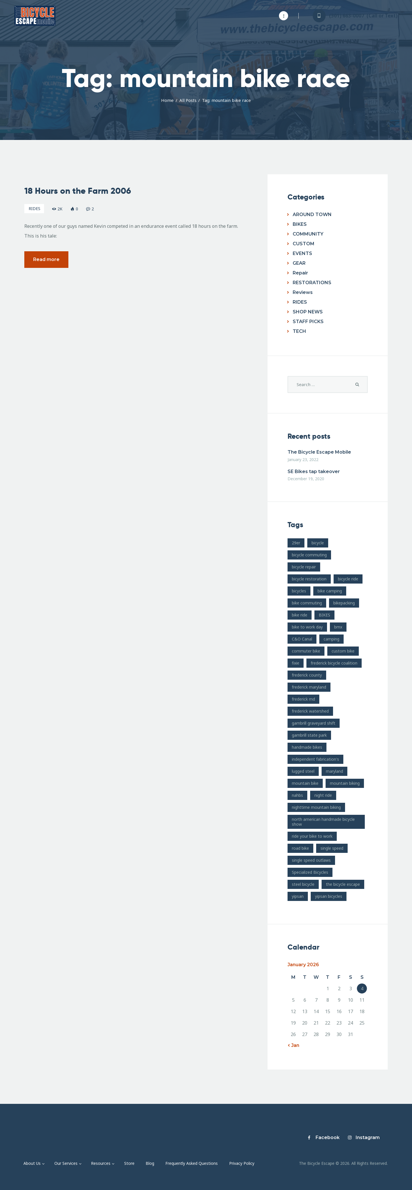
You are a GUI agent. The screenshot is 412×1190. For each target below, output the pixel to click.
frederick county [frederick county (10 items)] (307, 675)
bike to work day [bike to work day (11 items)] (307, 627)
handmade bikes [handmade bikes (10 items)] (307, 747)
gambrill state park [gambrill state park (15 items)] (309, 735)
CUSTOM (303, 243)
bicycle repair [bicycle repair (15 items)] (304, 567)
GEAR (299, 263)
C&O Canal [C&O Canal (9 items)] (302, 639)
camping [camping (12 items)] (331, 639)
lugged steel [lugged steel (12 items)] (303, 771)
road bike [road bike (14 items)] (300, 848)
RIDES (34, 211)
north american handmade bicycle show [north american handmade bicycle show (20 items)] (323, 822)
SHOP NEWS (308, 312)
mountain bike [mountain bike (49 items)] (305, 783)
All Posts (188, 100)
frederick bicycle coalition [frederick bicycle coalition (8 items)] (334, 663)
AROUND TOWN (312, 214)
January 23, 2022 (303, 459)
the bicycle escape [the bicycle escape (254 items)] (343, 884)
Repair (300, 273)
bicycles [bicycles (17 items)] (299, 591)
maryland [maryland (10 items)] (334, 771)
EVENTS (302, 253)
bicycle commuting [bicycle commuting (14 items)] (309, 555)
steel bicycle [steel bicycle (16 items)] (303, 884)
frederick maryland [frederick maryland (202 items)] (309, 687)
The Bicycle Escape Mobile (319, 452)
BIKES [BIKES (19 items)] (324, 615)
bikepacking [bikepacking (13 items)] (344, 603)
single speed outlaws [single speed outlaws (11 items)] (311, 860)
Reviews (303, 292)
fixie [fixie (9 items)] (295, 663)
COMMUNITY (308, 234)
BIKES (300, 224)
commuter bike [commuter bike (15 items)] (306, 651)
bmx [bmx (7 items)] (338, 627)
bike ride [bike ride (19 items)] (299, 615)
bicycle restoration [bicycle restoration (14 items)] (309, 579)
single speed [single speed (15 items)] (331, 848)
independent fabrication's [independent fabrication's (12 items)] (315, 759)
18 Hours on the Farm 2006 (77, 193)
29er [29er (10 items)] (296, 542)
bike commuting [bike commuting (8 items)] (307, 603)
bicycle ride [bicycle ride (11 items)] (348, 579)
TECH (299, 331)
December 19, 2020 (306, 478)
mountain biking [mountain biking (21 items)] (345, 783)
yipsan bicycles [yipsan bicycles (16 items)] (328, 896)
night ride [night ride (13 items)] (323, 795)
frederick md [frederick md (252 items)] (303, 699)
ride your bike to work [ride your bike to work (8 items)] (312, 836)
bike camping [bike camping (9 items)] (330, 591)
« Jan (293, 1045)
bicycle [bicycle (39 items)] (318, 542)
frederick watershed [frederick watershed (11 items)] (310, 711)
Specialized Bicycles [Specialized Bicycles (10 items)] (310, 872)
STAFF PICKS (308, 321)
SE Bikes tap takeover (314, 471)
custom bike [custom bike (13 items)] (343, 651)
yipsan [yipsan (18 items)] (298, 896)
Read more (46, 261)
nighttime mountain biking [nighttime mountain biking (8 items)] (316, 807)
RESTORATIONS (312, 282)
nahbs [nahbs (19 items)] (297, 795)
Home (167, 100)
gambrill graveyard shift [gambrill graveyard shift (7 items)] (313, 723)
